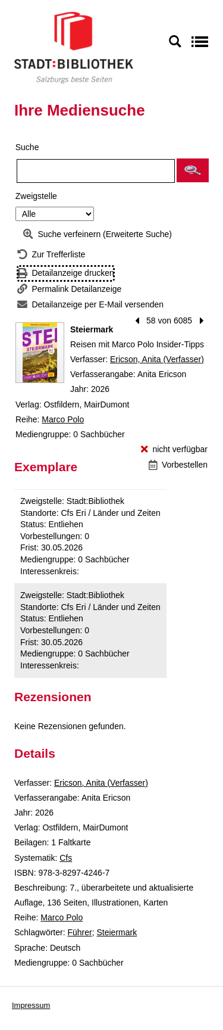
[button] (193, 170)
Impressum (31, 1005)
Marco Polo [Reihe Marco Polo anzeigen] (63, 419)
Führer (79, 932)
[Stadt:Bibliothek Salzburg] (73, 47)
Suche (27, 147)
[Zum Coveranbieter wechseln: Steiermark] (39, 352)
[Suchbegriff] (96, 171)
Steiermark (117, 932)
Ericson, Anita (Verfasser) (157, 359)
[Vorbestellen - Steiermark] (178, 465)
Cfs (65, 858)
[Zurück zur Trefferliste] (51, 254)
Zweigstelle (36, 196)
